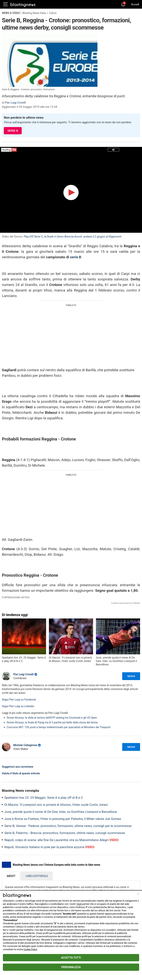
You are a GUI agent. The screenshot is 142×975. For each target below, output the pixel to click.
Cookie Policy (30, 949)
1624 (78, 904)
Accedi (135, 4)
